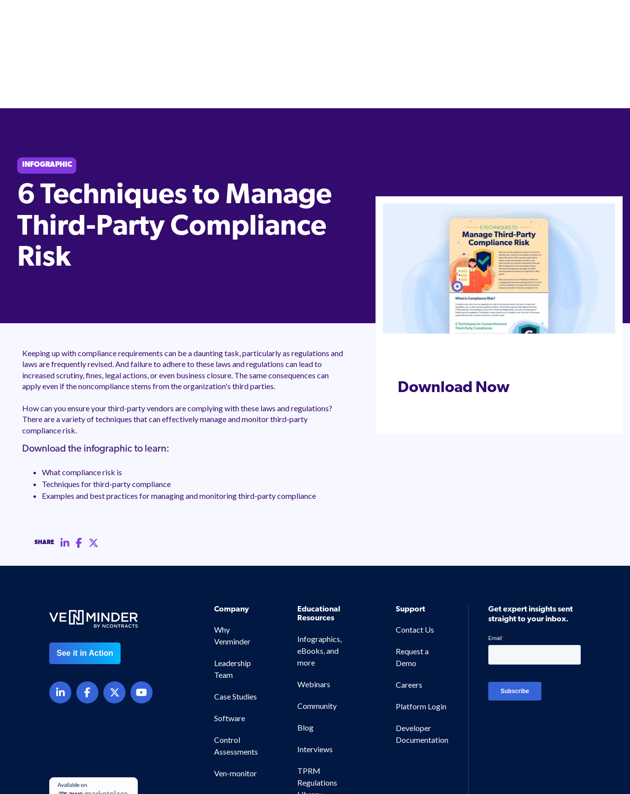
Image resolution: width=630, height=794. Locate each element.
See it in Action (85, 584)
